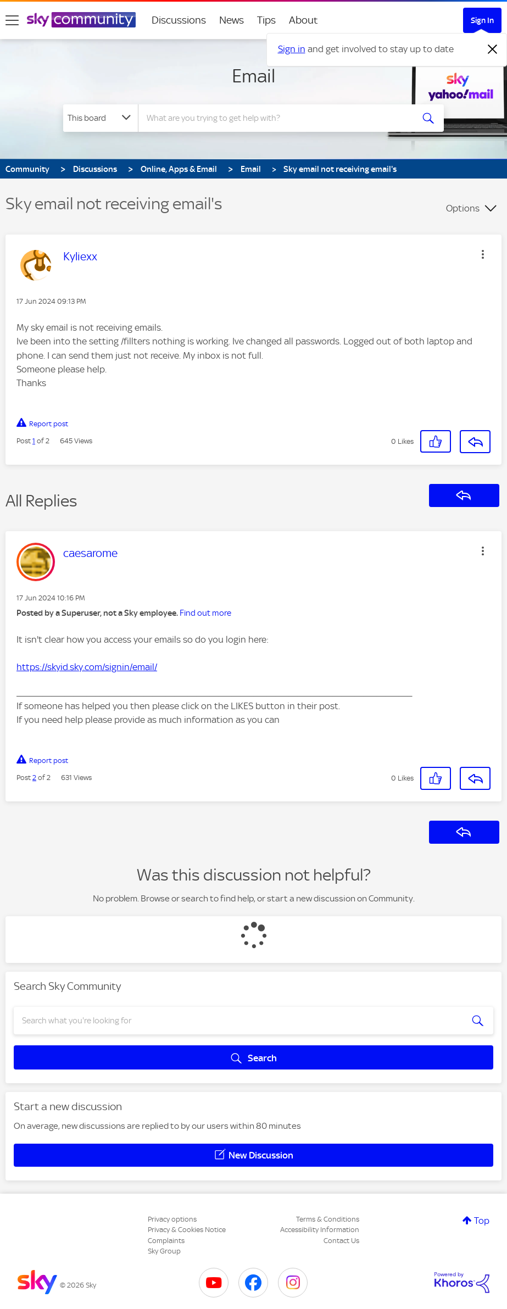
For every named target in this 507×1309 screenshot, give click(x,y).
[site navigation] (12, 20)
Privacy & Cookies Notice (187, 1230)
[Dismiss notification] (493, 49)
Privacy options (172, 1219)
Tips (266, 20)
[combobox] (275, 118)
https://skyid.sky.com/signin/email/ (86, 666)
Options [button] (463, 208)
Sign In (482, 20)
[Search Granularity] (100, 118)
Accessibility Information (319, 1230)
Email (253, 76)
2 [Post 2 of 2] (34, 777)
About (303, 20)
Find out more (205, 613)
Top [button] (481, 1220)
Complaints (166, 1240)
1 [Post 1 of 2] (33, 441)
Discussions (179, 20)
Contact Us (341, 1240)
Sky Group (164, 1251)
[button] (483, 254)
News (231, 20)
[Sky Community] (81, 20)
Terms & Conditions (327, 1219)
